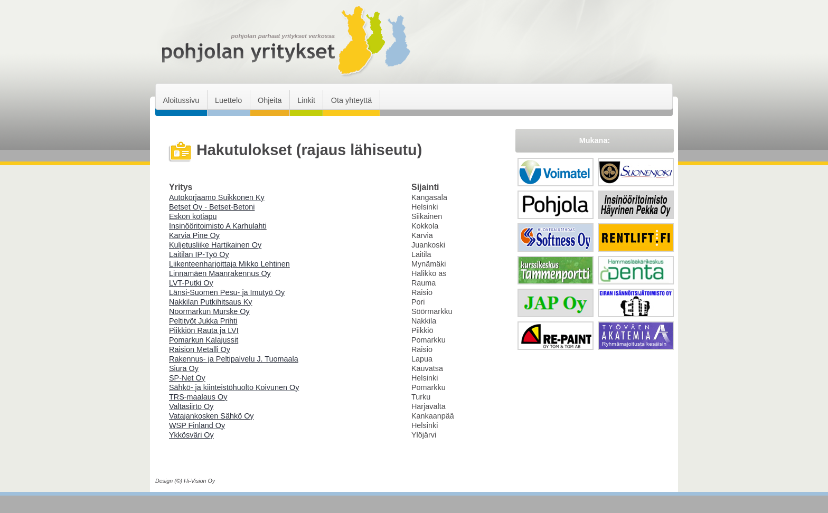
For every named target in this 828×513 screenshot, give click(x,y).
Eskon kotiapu (193, 216)
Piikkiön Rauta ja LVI (204, 330)
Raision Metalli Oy (199, 349)
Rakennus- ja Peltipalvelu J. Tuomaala (233, 359)
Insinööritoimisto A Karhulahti (218, 226)
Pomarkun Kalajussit (203, 340)
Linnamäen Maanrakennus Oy (220, 273)
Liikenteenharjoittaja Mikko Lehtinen (229, 264)
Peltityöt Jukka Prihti (203, 321)
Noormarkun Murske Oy (209, 311)
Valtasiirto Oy (191, 406)
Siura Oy (184, 368)
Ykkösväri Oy (191, 435)
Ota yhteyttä (351, 100)
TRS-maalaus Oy (198, 397)
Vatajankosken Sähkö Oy (211, 416)
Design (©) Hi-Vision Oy (185, 481)
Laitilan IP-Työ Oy (199, 254)
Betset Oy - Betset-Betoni (212, 207)
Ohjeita (270, 100)
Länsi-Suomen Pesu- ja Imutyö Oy (227, 292)
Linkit (306, 100)
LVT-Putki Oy (191, 283)
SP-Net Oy (187, 378)
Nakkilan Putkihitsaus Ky (210, 302)
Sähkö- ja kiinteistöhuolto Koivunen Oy (234, 387)
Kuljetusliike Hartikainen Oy (215, 245)
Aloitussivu (181, 100)
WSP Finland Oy (197, 425)
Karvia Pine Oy (194, 235)
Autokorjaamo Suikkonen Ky (217, 197)
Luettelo (228, 100)
